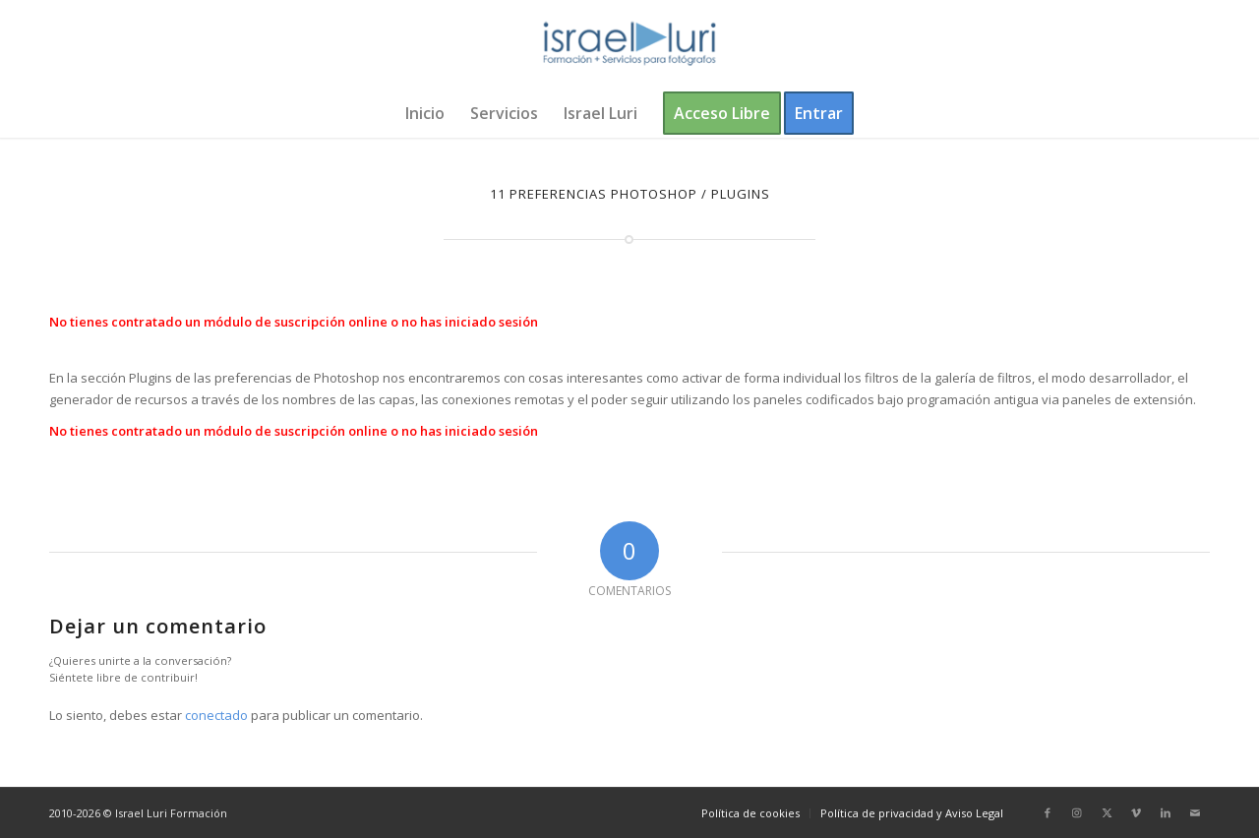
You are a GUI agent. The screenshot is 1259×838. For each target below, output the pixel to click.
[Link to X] (1106, 812)
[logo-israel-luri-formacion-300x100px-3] (629, 44)
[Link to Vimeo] (1136, 812)
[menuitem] (424, 113)
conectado (216, 715)
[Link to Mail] (1195, 812)
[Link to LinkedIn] (1165, 812)
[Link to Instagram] (1077, 812)
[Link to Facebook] (1047, 812)
